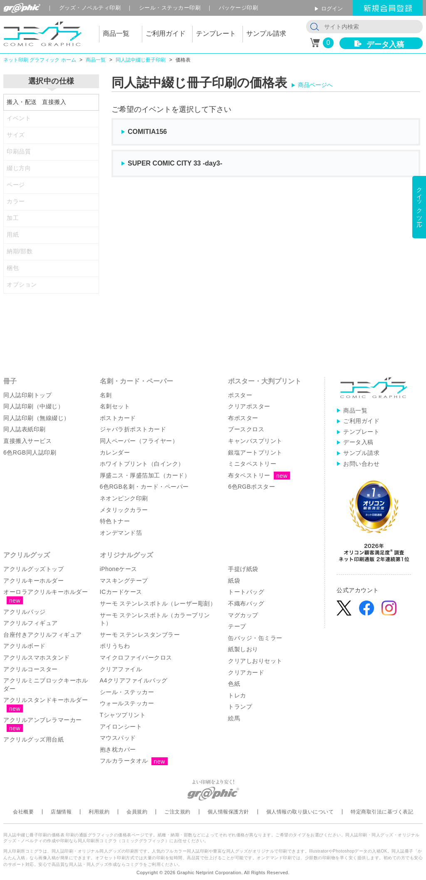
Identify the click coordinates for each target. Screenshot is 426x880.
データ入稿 (385, 44)
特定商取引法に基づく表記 (382, 812)
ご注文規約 (177, 812)
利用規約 (99, 812)
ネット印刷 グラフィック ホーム (39, 60)
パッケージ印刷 (238, 8)
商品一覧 (96, 60)
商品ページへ (315, 85)
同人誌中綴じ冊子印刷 (141, 60)
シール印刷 (170, 8)
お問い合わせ (361, 463)
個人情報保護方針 (228, 812)
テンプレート (361, 431)
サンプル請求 (361, 453)
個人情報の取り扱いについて (300, 812)
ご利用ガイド (361, 421)
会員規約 (136, 812)
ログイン (332, 8)
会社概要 (23, 812)
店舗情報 (61, 812)
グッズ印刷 (90, 8)
